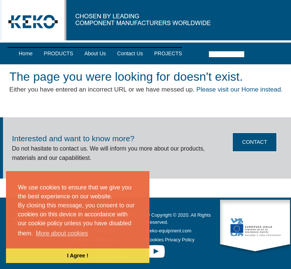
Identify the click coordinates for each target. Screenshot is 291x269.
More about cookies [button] (62, 233)
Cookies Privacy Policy (170, 239)
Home (25, 53)
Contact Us (130, 53)
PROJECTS (168, 53)
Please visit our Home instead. (239, 89)
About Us (95, 53)
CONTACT (254, 142)
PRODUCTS (58, 53)
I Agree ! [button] (77, 256)
